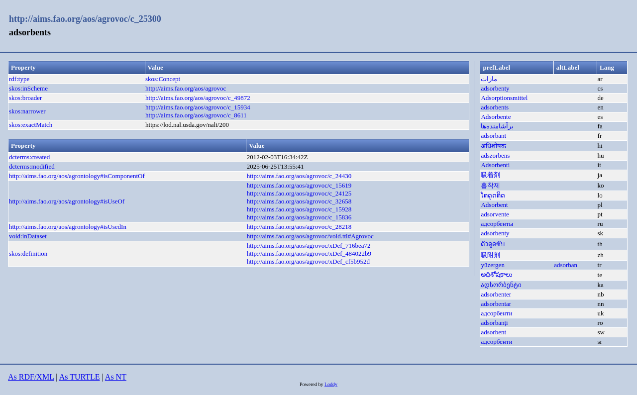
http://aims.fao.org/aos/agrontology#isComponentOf (77, 176)
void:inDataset (28, 236)
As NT (115, 377)
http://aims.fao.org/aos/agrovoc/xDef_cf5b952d (308, 261)
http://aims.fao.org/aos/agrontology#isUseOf (66, 201)
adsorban (565, 265)
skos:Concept (162, 79)
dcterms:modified (32, 166)
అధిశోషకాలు (497, 274)
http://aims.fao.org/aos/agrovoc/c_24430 (299, 176)
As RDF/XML (31, 377)
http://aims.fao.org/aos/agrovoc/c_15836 (299, 217)
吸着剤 (490, 175)
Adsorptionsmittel (504, 97)
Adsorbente (496, 116)
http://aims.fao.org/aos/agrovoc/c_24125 (299, 193)
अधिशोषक (493, 146)
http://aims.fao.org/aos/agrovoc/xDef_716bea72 (309, 245)
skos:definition (28, 253)
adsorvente (495, 214)
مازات (489, 79)
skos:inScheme (28, 88)
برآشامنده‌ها (497, 126)
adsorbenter (496, 294)
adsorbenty (495, 88)
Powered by (312, 384)
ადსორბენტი (501, 285)
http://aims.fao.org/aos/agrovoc (185, 88)
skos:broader (25, 97)
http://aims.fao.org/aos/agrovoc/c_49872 (197, 97)
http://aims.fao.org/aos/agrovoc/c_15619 (299, 185)
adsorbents (495, 107)
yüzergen (492, 265)
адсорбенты (497, 223)
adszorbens (495, 155)
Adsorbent (494, 204)
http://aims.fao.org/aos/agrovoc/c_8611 (196, 115)
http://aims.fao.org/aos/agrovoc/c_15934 (197, 107)
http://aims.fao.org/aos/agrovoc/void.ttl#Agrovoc (310, 236)
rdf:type (19, 79)
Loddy (330, 384)
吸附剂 (490, 255)
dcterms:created (29, 157)
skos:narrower (27, 111)
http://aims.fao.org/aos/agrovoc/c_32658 (299, 201)
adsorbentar (496, 303)
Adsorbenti (495, 165)
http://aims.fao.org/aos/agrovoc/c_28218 (299, 226)
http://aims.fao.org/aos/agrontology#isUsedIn (67, 226)
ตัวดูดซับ (493, 244)
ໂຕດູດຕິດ (493, 195)
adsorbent (493, 332)
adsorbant (493, 135)
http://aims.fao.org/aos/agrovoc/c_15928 (299, 209)
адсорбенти (496, 313)
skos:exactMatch (30, 124)
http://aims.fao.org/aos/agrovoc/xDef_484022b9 (309, 253)
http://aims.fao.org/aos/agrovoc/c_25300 (85, 19)
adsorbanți (494, 322)
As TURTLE (79, 377)
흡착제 (490, 185)
